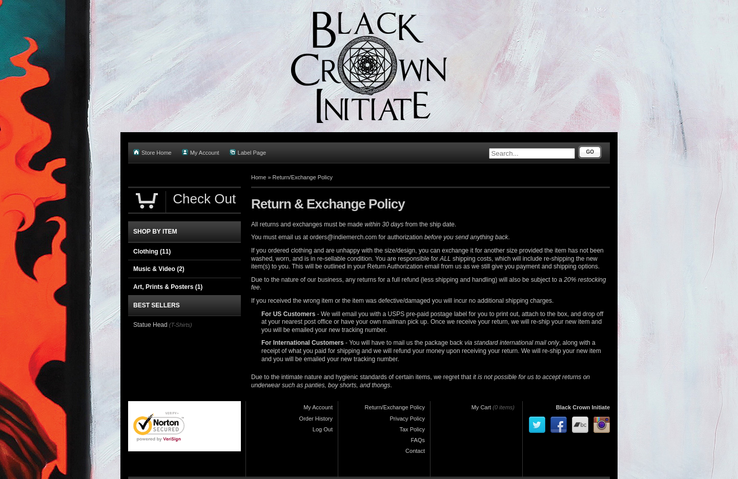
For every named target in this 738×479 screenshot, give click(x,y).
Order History (316, 418)
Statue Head (150, 324)
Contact (415, 451)
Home (258, 177)
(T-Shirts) (180, 325)
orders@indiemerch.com (343, 237)
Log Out (323, 429)
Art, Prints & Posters (167, 286)
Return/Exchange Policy (303, 177)
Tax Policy (412, 429)
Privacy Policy (407, 418)
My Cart (481, 407)
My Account (200, 152)
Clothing (152, 251)
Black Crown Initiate (583, 407)
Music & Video (158, 269)
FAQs (418, 440)
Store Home (152, 152)
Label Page (248, 152)
